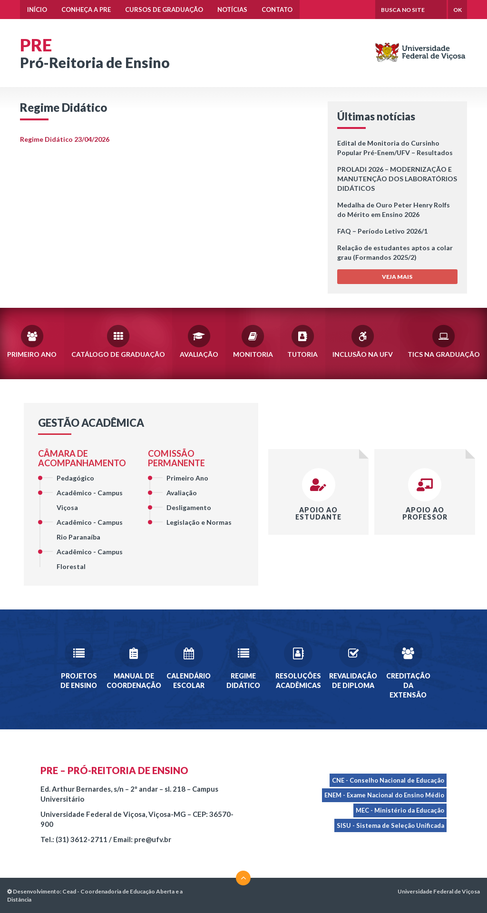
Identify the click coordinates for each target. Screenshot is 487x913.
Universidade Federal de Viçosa (439, 891)
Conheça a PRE (86, 9)
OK (457, 9)
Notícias (232, 9)
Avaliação (199, 340)
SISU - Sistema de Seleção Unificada (390, 825)
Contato (277, 9)
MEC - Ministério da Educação (400, 810)
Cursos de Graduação (164, 9)
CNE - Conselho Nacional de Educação (388, 780)
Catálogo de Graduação (118, 340)
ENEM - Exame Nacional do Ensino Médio (384, 795)
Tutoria (302, 340)
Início (37, 9)
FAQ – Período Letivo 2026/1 (382, 231)
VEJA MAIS (397, 276)
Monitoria (253, 340)
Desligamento (188, 507)
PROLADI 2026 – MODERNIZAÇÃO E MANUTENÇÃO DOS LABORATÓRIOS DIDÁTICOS (397, 178)
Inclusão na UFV (362, 340)
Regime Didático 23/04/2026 (64, 139)
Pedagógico (75, 478)
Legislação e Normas (199, 522)
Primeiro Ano (32, 340)
